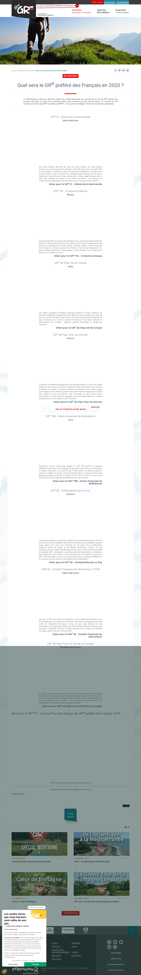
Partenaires (115, 953)
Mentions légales (72, 968)
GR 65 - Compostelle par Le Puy (70, 490)
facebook (85, 789)
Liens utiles (116, 959)
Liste (129, 827)
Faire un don (97, 2)
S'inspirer (20, 70)
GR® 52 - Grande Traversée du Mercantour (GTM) (70, 569)
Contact (43, 970)
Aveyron (70, 494)
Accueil (14, 70)
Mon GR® (24, 9)
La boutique (110, 2)
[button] (4, 971)
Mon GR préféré (29, 70)
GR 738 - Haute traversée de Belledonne (70, 416)
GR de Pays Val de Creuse (70, 262)
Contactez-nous (115, 970)
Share (13, 867)
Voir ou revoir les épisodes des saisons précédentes (71, 783)
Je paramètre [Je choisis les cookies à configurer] (13, 964)
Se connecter (122, 2)
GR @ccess (56, 947)
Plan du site (63, 968)
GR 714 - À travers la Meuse (70, 191)
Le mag (74, 947)
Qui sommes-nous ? (116, 964)
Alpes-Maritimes (70, 573)
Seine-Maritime (70, 120)
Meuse (70, 194)
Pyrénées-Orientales (70, 647)
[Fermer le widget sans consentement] (37, 907)
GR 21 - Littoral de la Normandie (70, 116)
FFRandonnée (55, 968)
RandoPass (76, 943)
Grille (125, 827)
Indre (70, 266)
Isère (70, 420)
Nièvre (70, 338)
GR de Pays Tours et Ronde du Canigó (70, 643)
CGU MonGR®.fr (83, 968)
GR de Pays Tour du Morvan (70, 334)
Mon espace (56, 956)
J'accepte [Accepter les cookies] (35, 964)
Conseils (75, 952)
